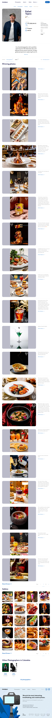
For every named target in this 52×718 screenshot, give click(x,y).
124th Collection (41, 174)
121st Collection (40, 279)
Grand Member (43, 23)
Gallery (30, 2)
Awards (24, 2)
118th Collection (40, 414)
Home (15, 6)
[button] (46, 59)
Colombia (26, 6)
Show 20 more (6, 584)
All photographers (25, 680)
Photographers (18, 2)
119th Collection (40, 356)
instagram (29, 28)
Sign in (47, 2)
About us (35, 2)
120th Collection (41, 328)
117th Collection (40, 459)
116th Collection (40, 514)
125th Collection (41, 99)
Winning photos (10, 59)
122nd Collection (41, 228)
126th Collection (41, 68)
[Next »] (49, 584)
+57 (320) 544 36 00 (31, 23)
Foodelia (5, 2)
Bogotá (30, 6)
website (29, 30)
